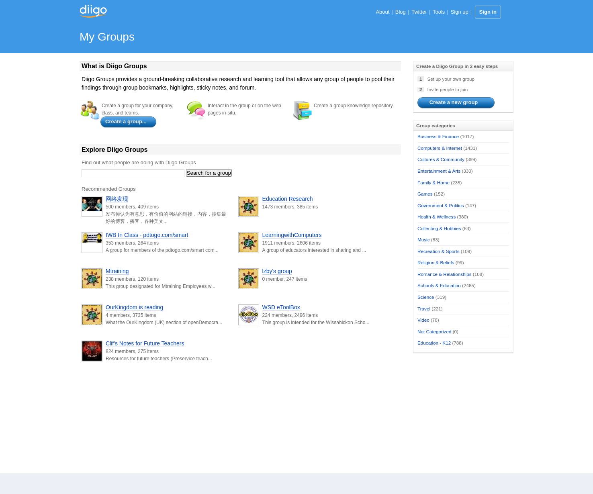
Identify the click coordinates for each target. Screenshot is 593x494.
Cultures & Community (440, 159)
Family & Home (433, 182)
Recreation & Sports (438, 251)
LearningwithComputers (292, 235)
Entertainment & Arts (438, 171)
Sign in (488, 12)
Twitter (419, 12)
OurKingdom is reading (134, 307)
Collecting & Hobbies (439, 228)
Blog (400, 12)
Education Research (287, 199)
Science (425, 297)
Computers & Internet (439, 148)
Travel (423, 308)
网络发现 (117, 199)
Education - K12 (434, 342)
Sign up (459, 12)
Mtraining (117, 271)
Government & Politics (440, 205)
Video (423, 320)
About (382, 12)
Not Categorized (434, 331)
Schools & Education (439, 285)
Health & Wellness (436, 216)
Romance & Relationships (444, 274)
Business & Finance (438, 136)
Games (425, 193)
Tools (439, 12)
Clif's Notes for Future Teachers (145, 343)
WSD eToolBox (281, 307)
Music (423, 239)
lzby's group (277, 271)
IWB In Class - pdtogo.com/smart (147, 235)
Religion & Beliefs (435, 262)
